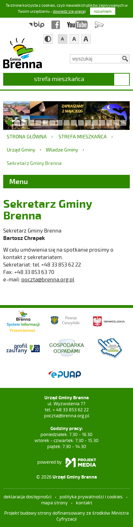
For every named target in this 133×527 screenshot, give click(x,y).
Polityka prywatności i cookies (91, 496)
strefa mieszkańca (59, 78)
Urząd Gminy (21, 150)
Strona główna (27, 136)
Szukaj (125, 58)
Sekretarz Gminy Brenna (34, 163)
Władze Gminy (62, 150)
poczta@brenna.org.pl (47, 279)
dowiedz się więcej (69, 11)
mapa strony (54, 502)
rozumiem (103, 11)
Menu (18, 181)
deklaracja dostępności (27, 496)
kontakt (84, 502)
